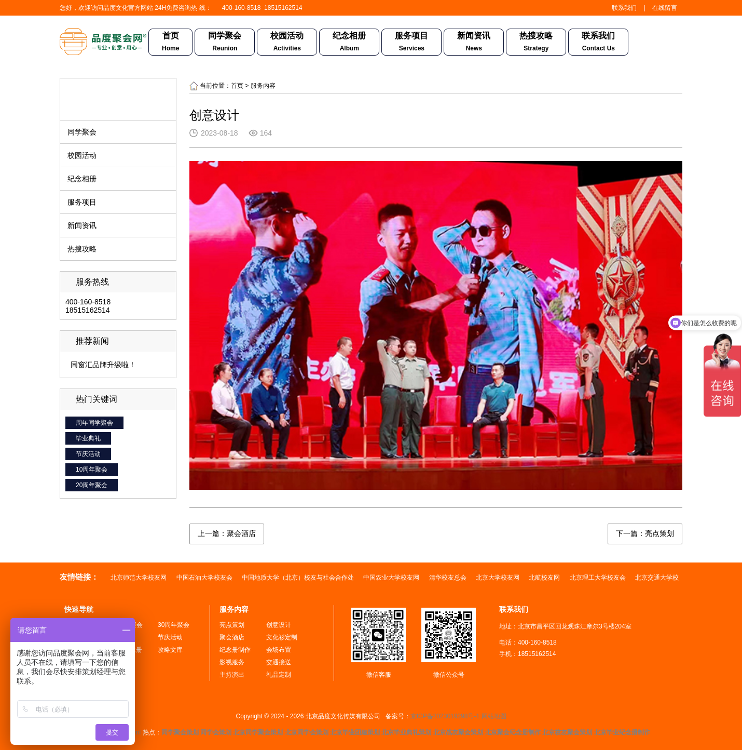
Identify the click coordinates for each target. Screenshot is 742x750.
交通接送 (278, 662)
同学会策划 (215, 732)
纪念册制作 (235, 649)
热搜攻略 (536, 43)
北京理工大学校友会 (598, 577)
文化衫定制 (281, 637)
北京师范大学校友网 (139, 577)
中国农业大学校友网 (392, 577)
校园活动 (287, 43)
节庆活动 (88, 454)
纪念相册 (349, 43)
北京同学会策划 (306, 732)
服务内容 (234, 609)
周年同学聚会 (94, 422)
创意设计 (278, 624)
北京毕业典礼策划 (406, 732)
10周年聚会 (91, 469)
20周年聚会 (91, 485)
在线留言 (664, 7)
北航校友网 (545, 577)
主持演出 (231, 674)
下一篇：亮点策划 (645, 533)
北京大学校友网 (498, 577)
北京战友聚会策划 (458, 732)
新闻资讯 (473, 43)
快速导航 (78, 609)
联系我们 (624, 7)
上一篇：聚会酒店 (227, 533)
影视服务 (231, 662)
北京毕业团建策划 (355, 732)
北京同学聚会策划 (258, 732)
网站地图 (494, 716)
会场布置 (278, 649)
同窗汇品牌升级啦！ (103, 364)
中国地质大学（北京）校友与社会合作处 (298, 577)
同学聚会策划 (180, 732)
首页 (170, 43)
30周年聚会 (173, 624)
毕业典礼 (88, 438)
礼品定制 (278, 674)
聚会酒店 (231, 637)
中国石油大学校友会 (205, 577)
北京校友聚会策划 (567, 732)
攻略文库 (170, 649)
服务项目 (411, 43)
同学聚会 (224, 43)
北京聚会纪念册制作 (513, 732)
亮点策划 (231, 624)
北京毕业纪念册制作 (622, 732)
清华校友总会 (448, 577)
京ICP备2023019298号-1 (444, 716)
